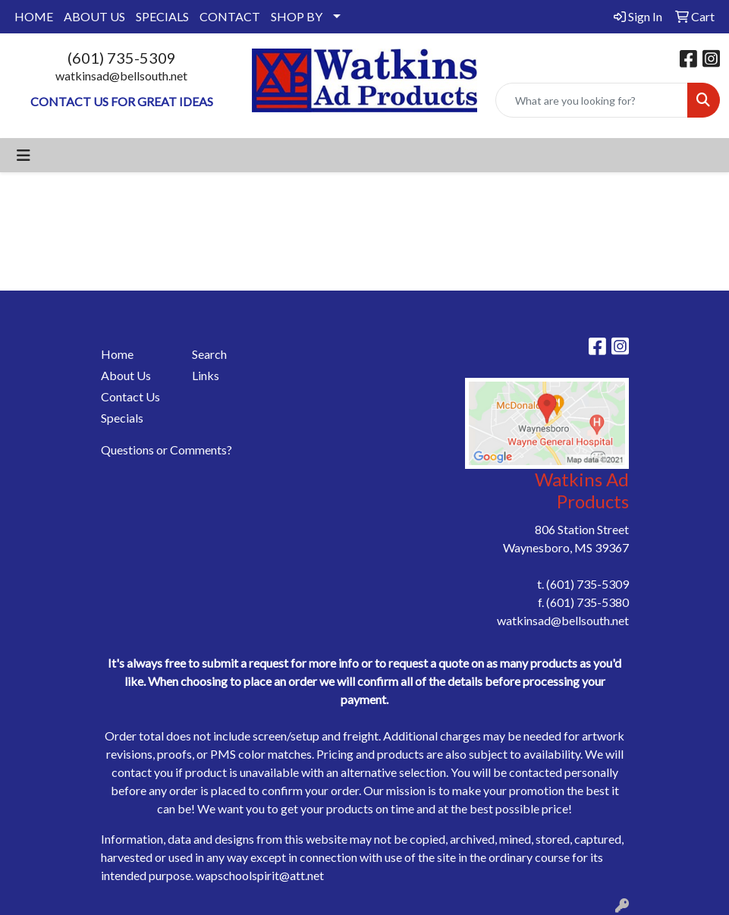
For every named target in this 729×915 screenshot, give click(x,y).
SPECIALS (162, 16)
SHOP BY (296, 16)
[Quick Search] (591, 100)
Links (205, 375)
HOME (33, 16)
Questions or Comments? (166, 449)
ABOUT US (94, 16)
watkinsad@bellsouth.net (121, 75)
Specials (122, 417)
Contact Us (130, 396)
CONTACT (230, 16)
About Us (126, 375)
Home (117, 354)
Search (209, 354)
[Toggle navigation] (23, 155)
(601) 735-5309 (122, 58)
